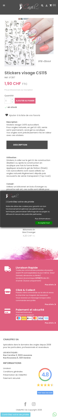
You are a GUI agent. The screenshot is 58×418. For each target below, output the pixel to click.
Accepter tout (44, 223)
